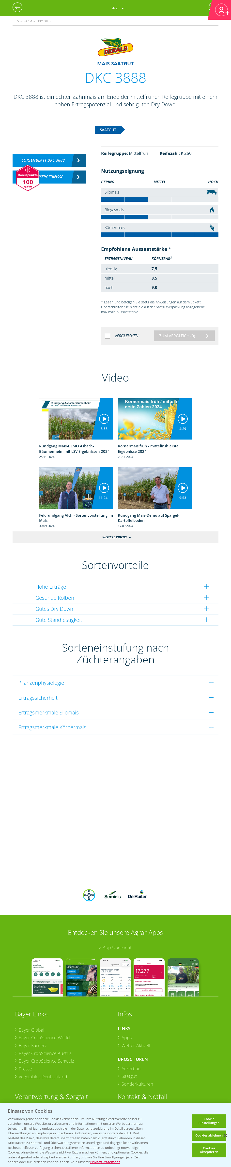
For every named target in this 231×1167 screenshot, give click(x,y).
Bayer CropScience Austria (45, 1053)
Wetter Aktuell (136, 1045)
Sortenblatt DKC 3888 (43, 160)
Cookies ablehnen (209, 1135)
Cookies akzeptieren (209, 1150)
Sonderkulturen (137, 1084)
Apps (127, 1037)
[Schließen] (225, 1135)
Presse (25, 1069)
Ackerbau (131, 1068)
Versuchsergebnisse (43, 177)
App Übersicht (117, 947)
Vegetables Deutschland (43, 1077)
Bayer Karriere (33, 1045)
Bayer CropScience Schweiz (46, 1061)
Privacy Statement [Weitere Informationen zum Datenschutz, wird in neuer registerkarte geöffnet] (105, 1162)
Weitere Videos (114, 537)
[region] (115, 1135)
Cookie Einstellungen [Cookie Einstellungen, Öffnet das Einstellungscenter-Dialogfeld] (209, 1121)
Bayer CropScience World (44, 1037)
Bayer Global (31, 1030)
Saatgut (129, 1076)
